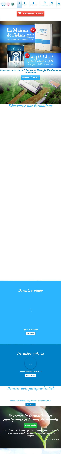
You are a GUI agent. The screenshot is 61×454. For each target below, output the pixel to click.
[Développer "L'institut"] (28, 4)
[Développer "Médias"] (55, 4)
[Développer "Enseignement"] (38, 4)
